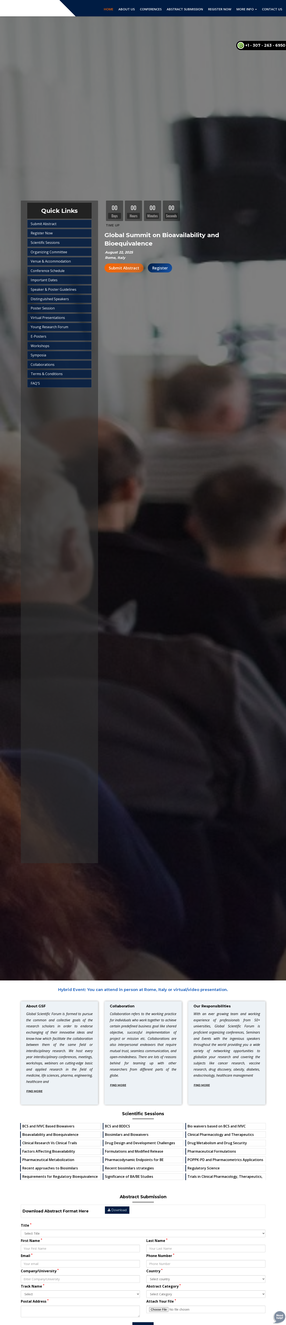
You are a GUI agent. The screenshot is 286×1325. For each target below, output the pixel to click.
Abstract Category (163, 1286)
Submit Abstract (124, 268)
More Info (246, 9)
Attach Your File (161, 1301)
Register (160, 268)
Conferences (151, 9)
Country (154, 1270)
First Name (31, 1240)
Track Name (32, 1286)
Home (108, 9)
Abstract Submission (185, 9)
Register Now (219, 9)
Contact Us (272, 9)
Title (26, 1225)
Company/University (40, 1270)
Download (117, 1210)
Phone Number (160, 1255)
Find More (34, 1091)
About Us (126, 9)
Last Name (157, 1240)
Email (27, 1255)
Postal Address (35, 1301)
